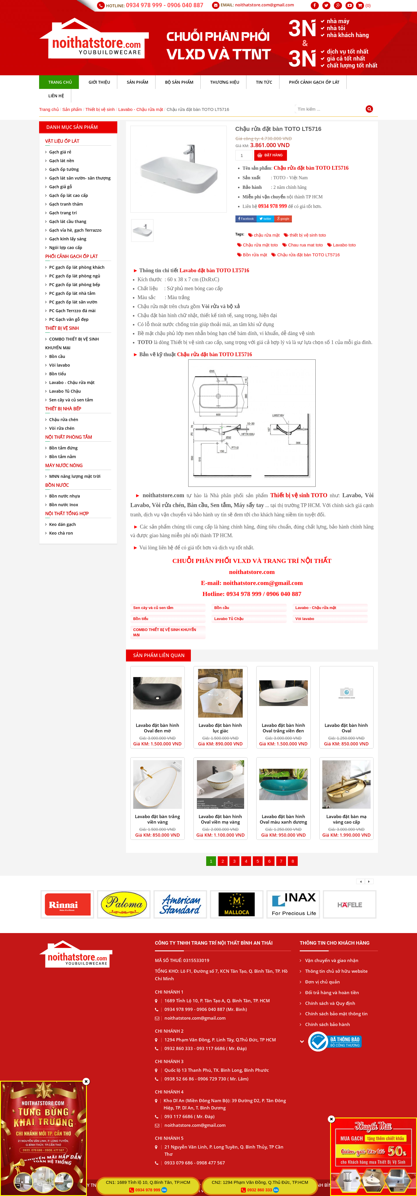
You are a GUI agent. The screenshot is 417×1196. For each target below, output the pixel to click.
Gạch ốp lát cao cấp (66, 195)
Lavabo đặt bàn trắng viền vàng (157, 819)
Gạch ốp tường (62, 169)
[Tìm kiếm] (370, 109)
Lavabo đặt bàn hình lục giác (220, 728)
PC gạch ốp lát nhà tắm (70, 293)
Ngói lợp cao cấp (63, 247)
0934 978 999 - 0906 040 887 (164, 5)
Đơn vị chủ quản (320, 982)
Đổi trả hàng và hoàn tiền (329, 992)
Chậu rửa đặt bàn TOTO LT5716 (311, 168)
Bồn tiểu (55, 373)
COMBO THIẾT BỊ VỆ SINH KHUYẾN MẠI (72, 343)
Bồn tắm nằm (60, 456)
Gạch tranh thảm (64, 204)
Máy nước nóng (64, 465)
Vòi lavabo (57, 365)
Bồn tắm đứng (61, 448)
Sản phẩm (72, 109)
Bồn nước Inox (61, 504)
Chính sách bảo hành (325, 1024)
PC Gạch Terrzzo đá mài (70, 310)
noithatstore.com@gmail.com (264, 5)
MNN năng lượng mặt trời (72, 476)
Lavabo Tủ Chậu (63, 391)
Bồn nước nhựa (62, 496)
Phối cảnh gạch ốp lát (71, 256)
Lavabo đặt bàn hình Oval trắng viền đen (283, 728)
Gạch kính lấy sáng (65, 239)
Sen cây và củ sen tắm (69, 400)
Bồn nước (57, 485)
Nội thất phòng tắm (68, 437)
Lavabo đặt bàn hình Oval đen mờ (157, 728)
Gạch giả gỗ (58, 186)
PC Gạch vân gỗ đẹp (67, 319)
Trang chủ (49, 109)
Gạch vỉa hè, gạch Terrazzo (73, 230)
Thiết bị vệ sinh (100, 109)
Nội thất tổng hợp (67, 513)
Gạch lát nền (59, 160)
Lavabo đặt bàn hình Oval (346, 728)
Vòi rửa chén (59, 428)
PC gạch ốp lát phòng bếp (72, 284)
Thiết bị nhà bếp (63, 409)
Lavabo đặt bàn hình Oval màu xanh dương (283, 819)
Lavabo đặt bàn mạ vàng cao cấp (346, 819)
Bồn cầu (55, 356)
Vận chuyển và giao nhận (329, 960)
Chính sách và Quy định (327, 1003)
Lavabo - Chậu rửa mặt (140, 109)
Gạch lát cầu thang (65, 221)
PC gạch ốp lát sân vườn (71, 302)
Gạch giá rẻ (58, 152)
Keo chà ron (59, 533)
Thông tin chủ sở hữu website (334, 971)
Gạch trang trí (61, 212)
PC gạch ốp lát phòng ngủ (72, 276)
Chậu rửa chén (61, 419)
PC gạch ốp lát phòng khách (75, 267)
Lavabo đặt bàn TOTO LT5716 (214, 270)
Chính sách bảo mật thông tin (334, 1013)
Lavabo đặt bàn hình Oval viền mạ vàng (220, 819)
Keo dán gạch (60, 524)
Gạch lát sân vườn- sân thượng (78, 178)
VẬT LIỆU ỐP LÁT (62, 141)
